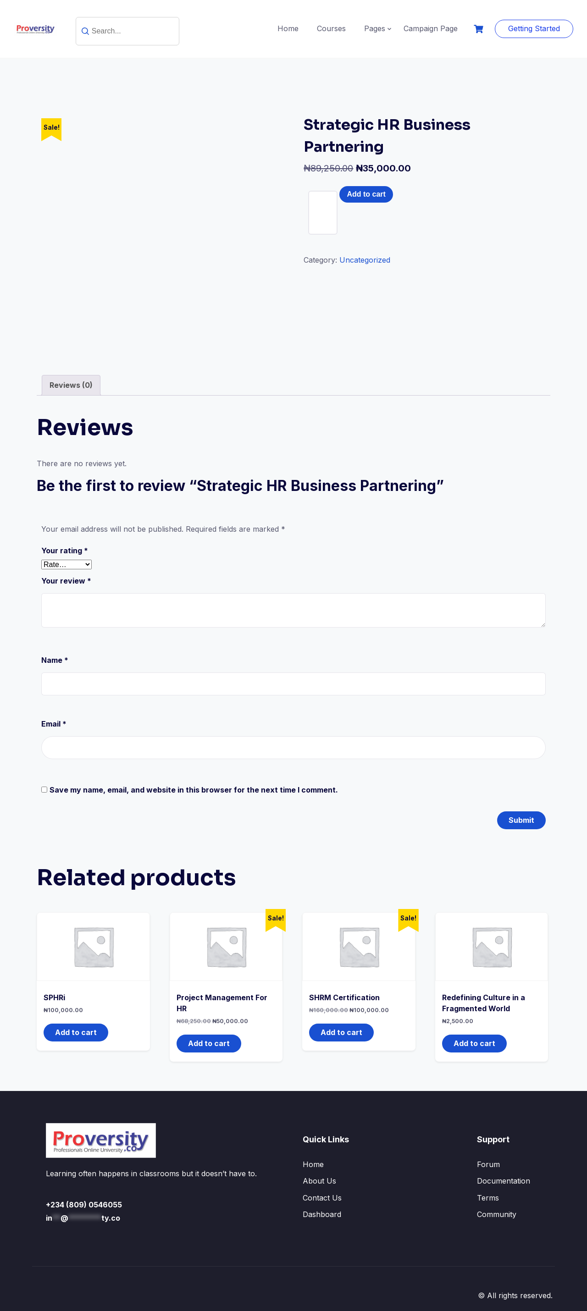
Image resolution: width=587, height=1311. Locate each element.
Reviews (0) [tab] (71, 385)
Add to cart (366, 194)
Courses (331, 28)
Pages (374, 28)
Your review (66, 580)
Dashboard (322, 1214)
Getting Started (534, 28)
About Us (319, 1180)
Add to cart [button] (76, 1032)
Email (53, 723)
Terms (488, 1197)
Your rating (64, 550)
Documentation (503, 1180)
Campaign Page (431, 28)
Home (288, 28)
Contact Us (322, 1197)
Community (496, 1214)
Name (54, 660)
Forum (488, 1164)
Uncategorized (364, 259)
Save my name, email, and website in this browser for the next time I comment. (194, 789)
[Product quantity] (323, 213)
